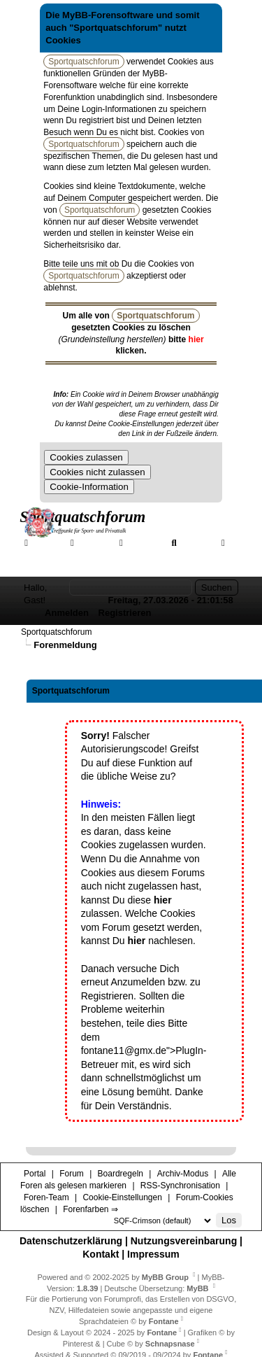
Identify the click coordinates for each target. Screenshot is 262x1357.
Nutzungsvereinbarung (184, 1240)
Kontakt (100, 1254)
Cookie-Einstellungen (121, 1197)
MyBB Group (165, 1277)
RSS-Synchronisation (180, 1185)
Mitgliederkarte (56, 555)
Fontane (164, 1321)
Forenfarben (55, 567)
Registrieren (125, 612)
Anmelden (67, 612)
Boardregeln (120, 1174)
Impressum (153, 1254)
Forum (93, 542)
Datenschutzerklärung (71, 1240)
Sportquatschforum (56, 632)
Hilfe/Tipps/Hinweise (149, 555)
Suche (196, 542)
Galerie (143, 542)
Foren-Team (46, 1197)
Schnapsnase (170, 1344)
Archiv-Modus (182, 1174)
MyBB (197, 1288)
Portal (46, 542)
